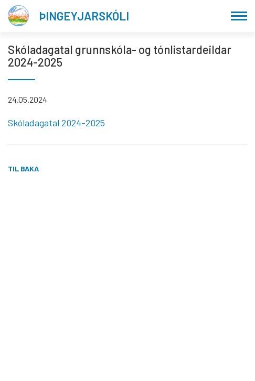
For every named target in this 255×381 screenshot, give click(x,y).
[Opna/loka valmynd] (239, 16)
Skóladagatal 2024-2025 (56, 122)
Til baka (23, 168)
